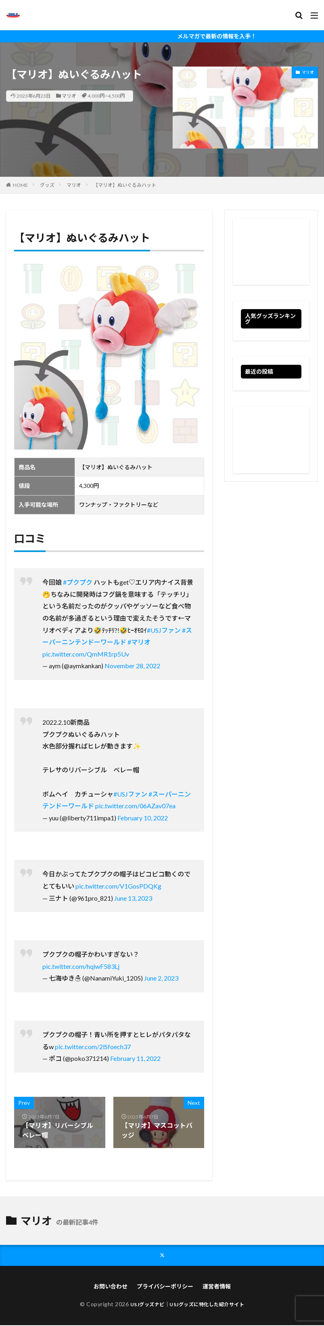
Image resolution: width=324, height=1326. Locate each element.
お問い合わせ (111, 1287)
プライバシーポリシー (165, 1287)
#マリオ (139, 642)
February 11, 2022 (135, 1058)
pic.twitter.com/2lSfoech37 (93, 1046)
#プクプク (77, 582)
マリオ (69, 96)
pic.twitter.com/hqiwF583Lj (80, 966)
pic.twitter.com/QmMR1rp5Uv (85, 654)
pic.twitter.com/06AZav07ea (135, 805)
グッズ (47, 185)
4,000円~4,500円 (106, 96)
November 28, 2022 (132, 665)
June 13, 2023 (133, 898)
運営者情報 (217, 1287)
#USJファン (164, 630)
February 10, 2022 (142, 818)
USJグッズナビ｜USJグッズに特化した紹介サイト (187, 1304)
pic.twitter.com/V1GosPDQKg (118, 886)
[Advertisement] (271, 251)
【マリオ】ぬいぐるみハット (124, 185)
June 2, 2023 (161, 978)
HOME (20, 185)
